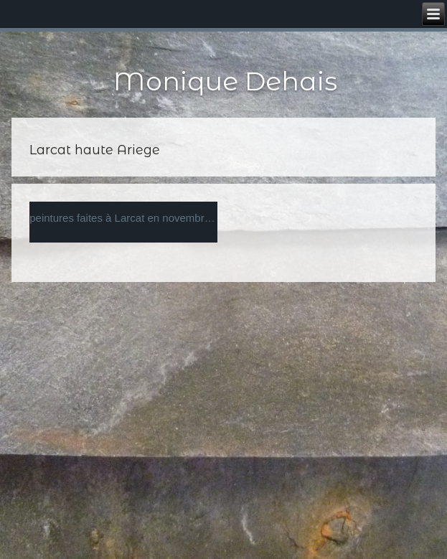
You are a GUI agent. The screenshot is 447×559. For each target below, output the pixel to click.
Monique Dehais (225, 81)
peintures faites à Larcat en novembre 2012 (123, 218)
